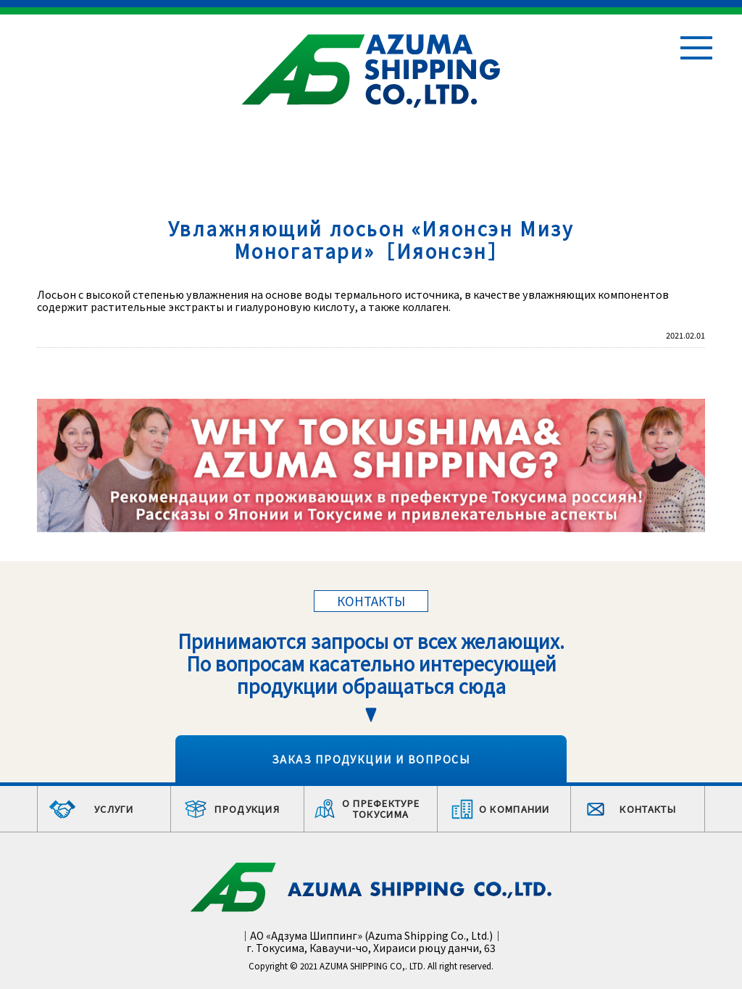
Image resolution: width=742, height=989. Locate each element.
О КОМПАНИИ (514, 809)
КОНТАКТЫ (647, 809)
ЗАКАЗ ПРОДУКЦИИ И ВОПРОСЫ (371, 758)
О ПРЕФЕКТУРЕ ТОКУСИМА (381, 809)
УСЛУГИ (114, 809)
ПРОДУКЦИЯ (247, 809)
